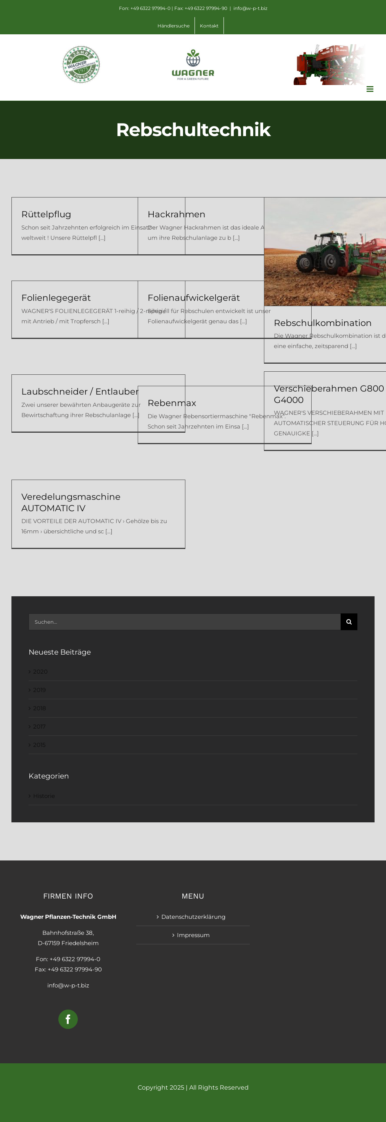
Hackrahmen (177, 214)
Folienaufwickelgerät (194, 297)
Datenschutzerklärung (193, 916)
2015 (39, 744)
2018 (39, 708)
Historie (44, 795)
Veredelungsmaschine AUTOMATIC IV (71, 502)
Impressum (193, 935)
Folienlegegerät (56, 297)
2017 (39, 726)
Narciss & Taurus (193, 1104)
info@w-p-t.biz (250, 8)
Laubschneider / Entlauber (80, 391)
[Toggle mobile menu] (371, 89)
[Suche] (349, 621)
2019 (39, 689)
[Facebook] (68, 1019)
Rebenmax (172, 403)
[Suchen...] (185, 621)
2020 (40, 671)
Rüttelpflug (46, 214)
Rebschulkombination (323, 323)
